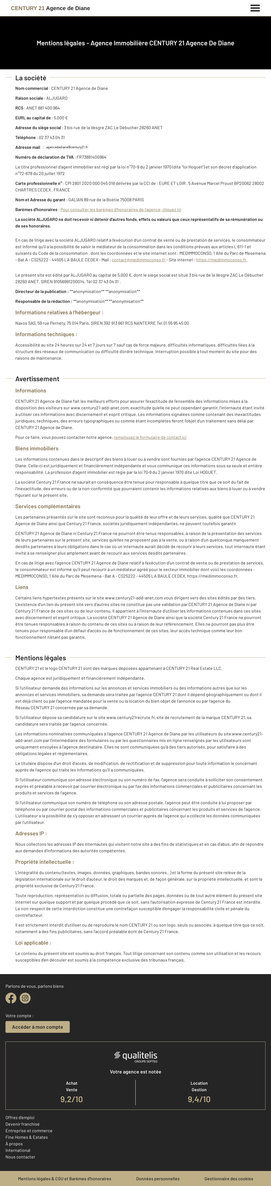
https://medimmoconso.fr (221, 259)
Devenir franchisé (22, 1123)
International (17, 1150)
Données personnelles (158, 1178)
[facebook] (10, 998)
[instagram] (25, 998)
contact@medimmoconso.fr (139, 259)
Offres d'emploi (19, 1117)
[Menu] (255, 7)
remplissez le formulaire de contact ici (150, 437)
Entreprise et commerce (29, 1130)
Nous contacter (20, 1156)
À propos (14, 1143)
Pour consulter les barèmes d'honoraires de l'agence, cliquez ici (120, 209)
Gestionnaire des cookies (229, 1178)
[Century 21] (50, 8)
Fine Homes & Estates (26, 1137)
